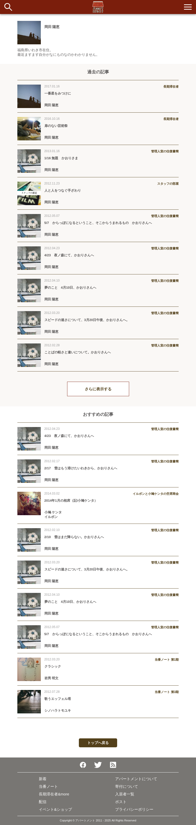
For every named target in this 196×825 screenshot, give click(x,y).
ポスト (121, 802)
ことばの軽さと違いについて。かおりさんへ (77, 352)
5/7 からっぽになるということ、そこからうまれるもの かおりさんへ (98, 223)
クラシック (52, 666)
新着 (42, 779)
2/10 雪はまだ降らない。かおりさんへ (74, 537)
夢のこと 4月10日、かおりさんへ (72, 287)
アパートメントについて (136, 779)
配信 (42, 802)
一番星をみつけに (57, 93)
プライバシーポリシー (134, 809)
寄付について (126, 786)
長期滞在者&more (54, 794)
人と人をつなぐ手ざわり (62, 190)
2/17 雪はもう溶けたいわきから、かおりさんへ (80, 468)
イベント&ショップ (55, 809)
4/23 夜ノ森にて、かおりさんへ (69, 255)
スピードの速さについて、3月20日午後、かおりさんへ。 (87, 320)
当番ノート (48, 786)
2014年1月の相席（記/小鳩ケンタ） (71, 500)
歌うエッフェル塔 (57, 699)
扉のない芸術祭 (56, 126)
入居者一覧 (124, 794)
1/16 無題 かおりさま (61, 158)
